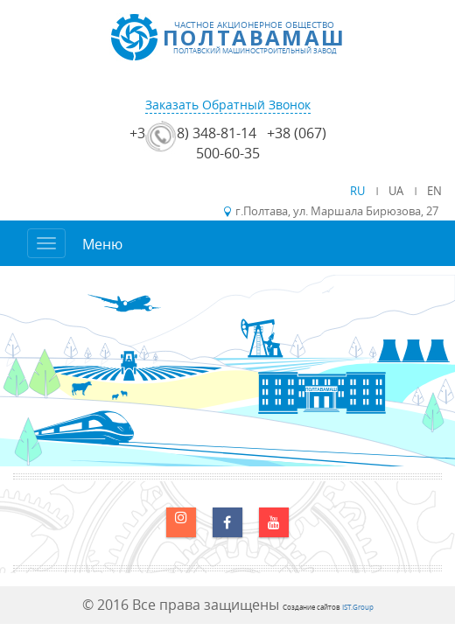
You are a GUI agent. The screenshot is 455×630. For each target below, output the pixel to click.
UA (397, 191)
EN (434, 191)
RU (359, 191)
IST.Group (358, 607)
